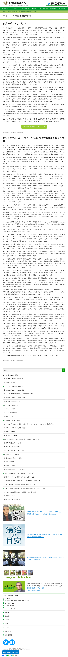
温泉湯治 (14, 8)
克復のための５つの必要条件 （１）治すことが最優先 (19, 473)
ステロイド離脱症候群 (10, 413)
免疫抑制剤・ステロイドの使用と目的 (14, 397)
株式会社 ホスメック (21, 648)
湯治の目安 (53, 8)
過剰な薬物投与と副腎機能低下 (13, 420)
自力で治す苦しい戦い (10, 435)
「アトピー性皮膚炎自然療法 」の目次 (10, 652)
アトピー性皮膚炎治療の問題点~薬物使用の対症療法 (18, 394)
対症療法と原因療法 (9, 382)
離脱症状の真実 (8, 416)
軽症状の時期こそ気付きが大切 (13, 443)
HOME (5, 8)
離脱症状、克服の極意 (10, 465)
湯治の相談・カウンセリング (12, 499)
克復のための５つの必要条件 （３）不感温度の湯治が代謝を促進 (22, 481)
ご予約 (42, 8)
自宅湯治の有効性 (9, 462)
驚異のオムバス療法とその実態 (13, 458)
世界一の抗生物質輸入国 (11, 405)
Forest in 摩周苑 (17, 2)
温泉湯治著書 (63, 8)
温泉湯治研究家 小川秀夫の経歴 (35, 588)
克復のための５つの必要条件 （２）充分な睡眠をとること (20, 477)
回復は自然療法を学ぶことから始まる (14, 469)
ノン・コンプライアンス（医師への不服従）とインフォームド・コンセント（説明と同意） (29, 424)
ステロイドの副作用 (9, 409)
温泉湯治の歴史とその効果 (11, 454)
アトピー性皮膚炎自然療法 (18, 132)
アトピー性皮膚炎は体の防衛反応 (13, 386)
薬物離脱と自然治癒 (9, 431)
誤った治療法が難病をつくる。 (13, 401)
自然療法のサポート (9, 496)
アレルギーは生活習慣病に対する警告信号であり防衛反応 (20, 492)
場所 (34, 8)
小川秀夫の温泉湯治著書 (33, 590)
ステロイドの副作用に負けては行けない (15, 428)
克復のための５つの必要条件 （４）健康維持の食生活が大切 (21, 484)
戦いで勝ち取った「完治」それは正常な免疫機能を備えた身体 (21, 439)
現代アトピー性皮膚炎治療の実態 (13, 379)
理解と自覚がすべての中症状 (12, 447)
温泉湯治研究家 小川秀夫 (8, 132)
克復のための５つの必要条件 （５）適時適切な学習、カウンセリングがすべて (26, 488)
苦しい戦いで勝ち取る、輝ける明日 (14, 450)
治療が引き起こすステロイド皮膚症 (14, 390)
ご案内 (24, 8)
